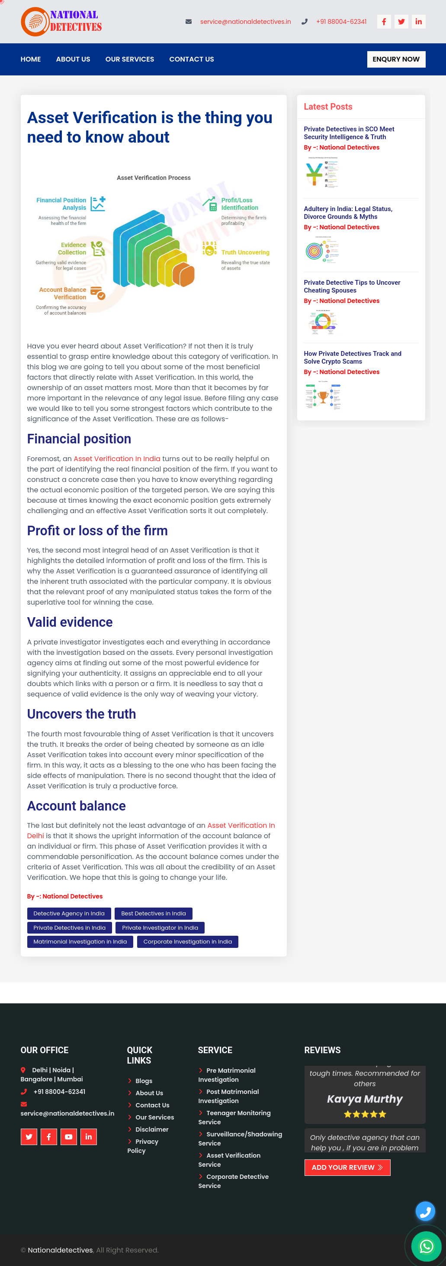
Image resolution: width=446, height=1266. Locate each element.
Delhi (40, 1070)
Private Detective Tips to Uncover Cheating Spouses (352, 286)
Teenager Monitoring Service (235, 1117)
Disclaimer (152, 1129)
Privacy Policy (143, 1146)
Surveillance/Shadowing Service (240, 1139)
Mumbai (70, 1079)
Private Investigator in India (160, 928)
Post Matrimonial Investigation (229, 1096)
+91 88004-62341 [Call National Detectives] (341, 21)
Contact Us (192, 59)
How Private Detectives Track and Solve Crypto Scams (352, 357)
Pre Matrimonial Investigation (227, 1075)
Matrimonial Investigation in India (80, 941)
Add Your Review (348, 1167)
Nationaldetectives (60, 1250)
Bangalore (37, 1079)
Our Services (130, 59)
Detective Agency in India (69, 913)
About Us (73, 59)
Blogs (144, 1081)
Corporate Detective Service (234, 1181)
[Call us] (425, 1211)
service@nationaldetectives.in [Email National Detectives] (245, 21)
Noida (61, 1070)
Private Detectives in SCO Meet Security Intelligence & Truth (349, 133)
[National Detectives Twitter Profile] (401, 22)
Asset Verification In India (117, 459)
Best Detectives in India (153, 913)
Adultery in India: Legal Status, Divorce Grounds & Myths (348, 213)
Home (31, 59)
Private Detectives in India (70, 928)
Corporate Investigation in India (188, 941)
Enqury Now (396, 59)
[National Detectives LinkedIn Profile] (419, 22)
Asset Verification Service (230, 1160)
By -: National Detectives (65, 896)
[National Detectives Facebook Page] (384, 22)
